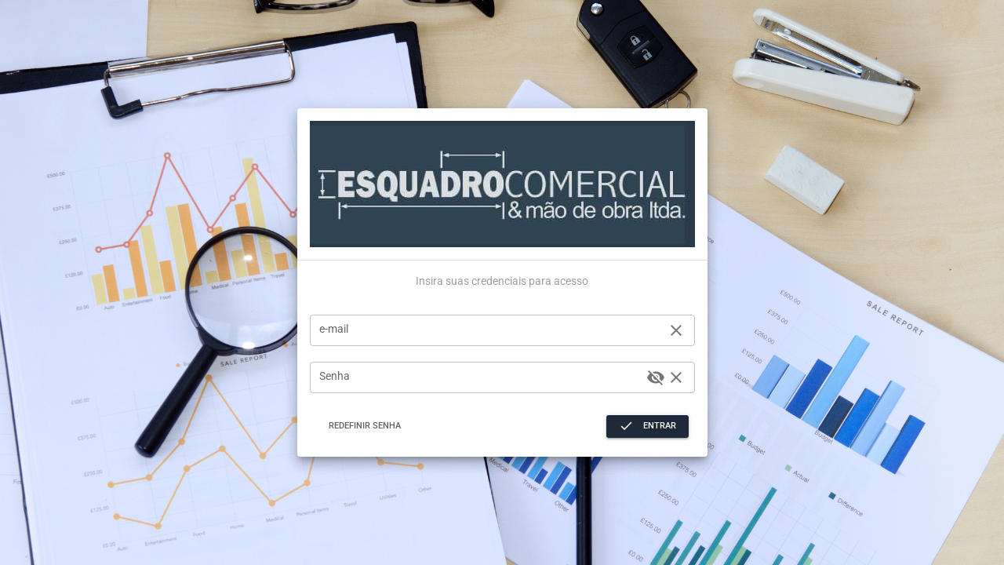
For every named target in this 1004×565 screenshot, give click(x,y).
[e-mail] (490, 330)
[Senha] (480, 377)
